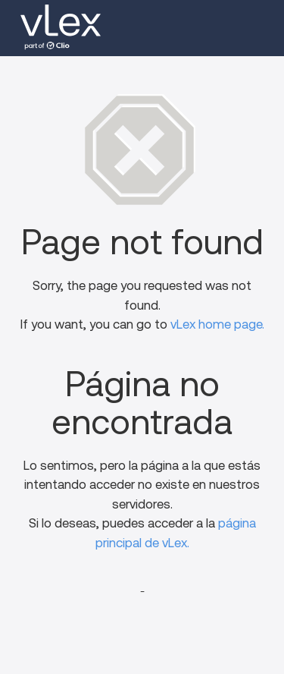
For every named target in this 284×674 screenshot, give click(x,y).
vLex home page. (217, 324)
